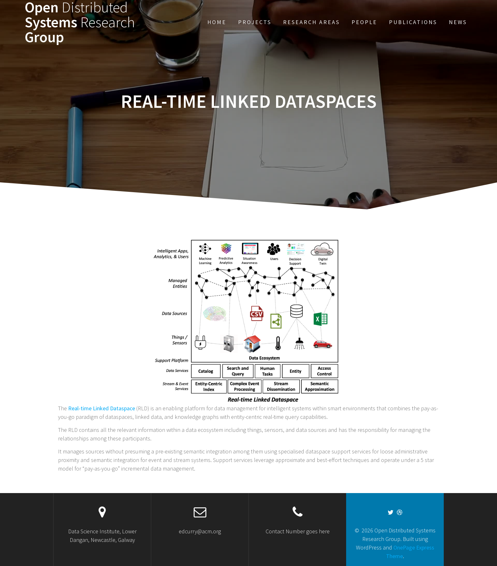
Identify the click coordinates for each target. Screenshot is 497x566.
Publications (413, 22)
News (458, 22)
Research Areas (311, 22)
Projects (254, 22)
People (364, 22)
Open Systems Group (80, 22)
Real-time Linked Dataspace (101, 408)
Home (216, 22)
